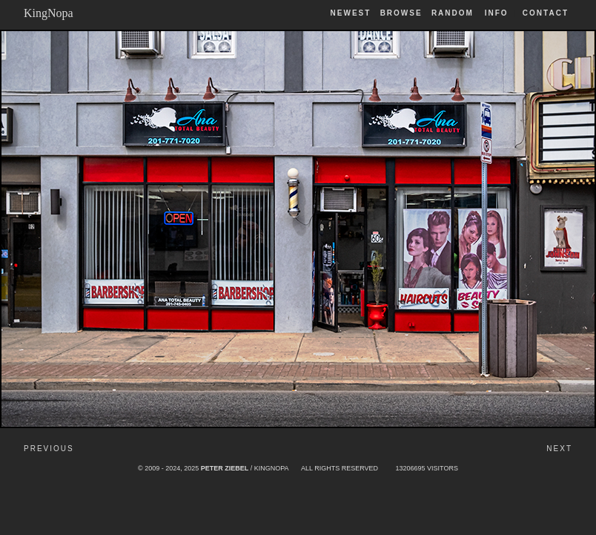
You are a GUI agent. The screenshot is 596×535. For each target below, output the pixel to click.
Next (559, 448)
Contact (546, 13)
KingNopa (48, 13)
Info (497, 13)
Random (454, 13)
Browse (401, 13)
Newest (351, 13)
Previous (49, 448)
